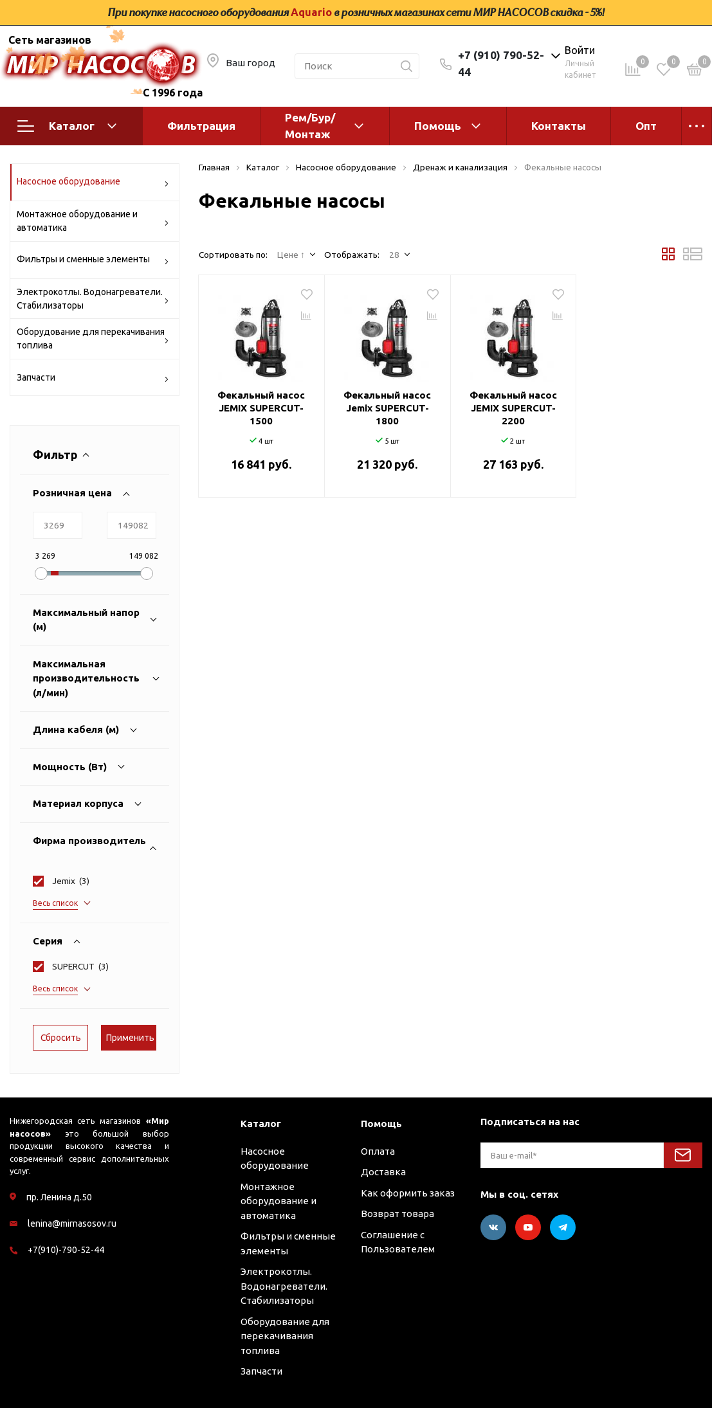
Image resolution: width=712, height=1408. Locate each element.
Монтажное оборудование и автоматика (93, 221)
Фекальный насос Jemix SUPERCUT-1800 (387, 408)
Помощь (437, 126)
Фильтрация (201, 126)
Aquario (311, 12)
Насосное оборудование (93, 183)
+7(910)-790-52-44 (66, 1250)
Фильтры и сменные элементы (93, 261)
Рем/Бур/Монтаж (310, 125)
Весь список (55, 903)
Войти (580, 50)
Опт (646, 126)
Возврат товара (397, 1213)
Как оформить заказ (408, 1192)
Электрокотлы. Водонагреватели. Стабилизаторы (93, 299)
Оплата (378, 1151)
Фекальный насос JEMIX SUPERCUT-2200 (513, 408)
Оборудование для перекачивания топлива (93, 338)
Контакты (558, 126)
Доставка (383, 1171)
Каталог (66, 126)
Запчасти (93, 379)
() (70, 881)
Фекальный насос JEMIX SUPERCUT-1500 (261, 408)
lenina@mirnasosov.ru (72, 1223)
